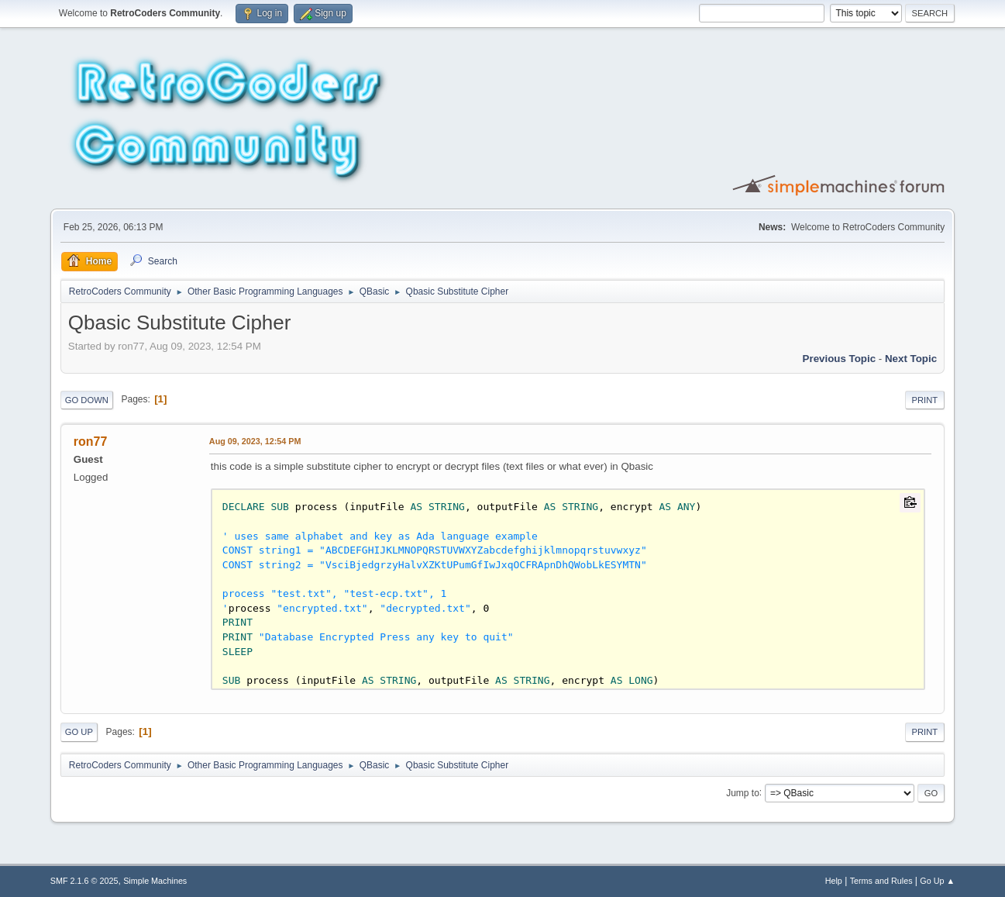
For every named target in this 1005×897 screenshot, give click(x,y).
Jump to (742, 792)
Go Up (79, 732)
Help (833, 880)
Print (925, 400)
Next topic (911, 358)
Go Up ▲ (937, 880)
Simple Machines (155, 880)
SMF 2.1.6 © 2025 (84, 880)
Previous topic (839, 358)
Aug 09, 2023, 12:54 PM (255, 441)
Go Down (86, 400)
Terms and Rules (881, 880)
